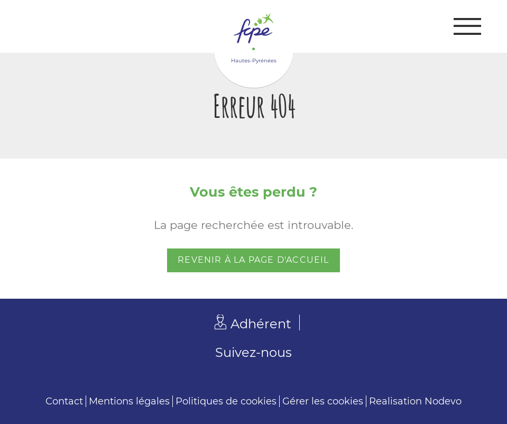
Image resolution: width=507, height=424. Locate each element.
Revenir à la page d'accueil (253, 260)
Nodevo (443, 401)
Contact (64, 401)
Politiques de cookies (226, 401)
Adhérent (261, 323)
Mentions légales (129, 401)
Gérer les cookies (322, 401)
